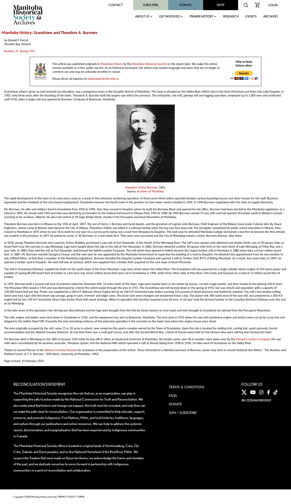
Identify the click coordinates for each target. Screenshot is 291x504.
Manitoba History (17, 32)
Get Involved (169, 16)
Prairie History (201, 16)
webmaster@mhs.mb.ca (103, 79)
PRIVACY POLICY (67, 496)
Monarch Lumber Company (253, 339)
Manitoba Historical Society (149, 64)
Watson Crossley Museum (61, 350)
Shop (221, 5)
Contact (115, 5)
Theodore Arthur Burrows (141, 187)
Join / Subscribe (183, 412)
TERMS (80, 496)
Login (273, 5)
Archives (270, 16)
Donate (185, 5)
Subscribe (150, 5)
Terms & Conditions (186, 387)
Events (251, 16)
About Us (142, 16)
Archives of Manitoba (150, 191)
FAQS (173, 395)
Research (231, 16)
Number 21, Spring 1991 (19, 51)
